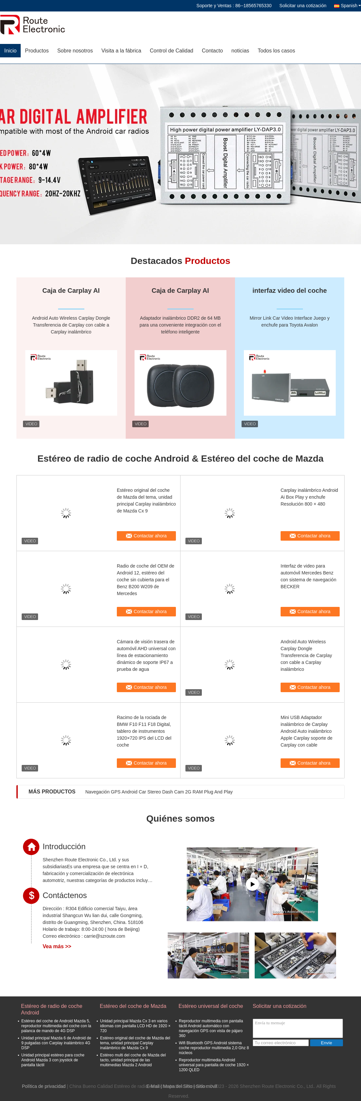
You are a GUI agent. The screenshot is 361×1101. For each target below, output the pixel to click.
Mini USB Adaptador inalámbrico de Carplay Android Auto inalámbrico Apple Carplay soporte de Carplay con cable (306, 731)
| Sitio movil (205, 1086)
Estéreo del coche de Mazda (133, 1006)
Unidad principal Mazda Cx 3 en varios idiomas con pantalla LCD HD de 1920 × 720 (135, 1026)
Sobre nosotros (75, 50)
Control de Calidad (171, 50)
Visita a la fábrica (121, 50)
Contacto (212, 50)
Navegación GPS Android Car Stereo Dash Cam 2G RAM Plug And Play (159, 791)
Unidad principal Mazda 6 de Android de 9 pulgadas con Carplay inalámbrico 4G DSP (56, 1043)
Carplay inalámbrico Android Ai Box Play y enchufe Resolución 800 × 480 (309, 497)
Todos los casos (276, 50)
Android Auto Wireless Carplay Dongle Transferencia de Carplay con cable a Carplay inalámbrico (306, 655)
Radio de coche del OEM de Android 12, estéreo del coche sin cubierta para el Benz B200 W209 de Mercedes (145, 579)
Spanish (351, 5)
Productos (37, 50)
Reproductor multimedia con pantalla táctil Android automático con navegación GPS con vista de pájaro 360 (211, 1028)
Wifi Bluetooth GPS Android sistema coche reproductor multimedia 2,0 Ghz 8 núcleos (214, 1048)
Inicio (10, 50)
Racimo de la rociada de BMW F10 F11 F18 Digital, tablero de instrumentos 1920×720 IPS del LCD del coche (144, 731)
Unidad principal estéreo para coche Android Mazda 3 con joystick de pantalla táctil (52, 1060)
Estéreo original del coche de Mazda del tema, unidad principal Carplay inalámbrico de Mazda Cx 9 (146, 500)
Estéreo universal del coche (211, 1006)
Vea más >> (57, 946)
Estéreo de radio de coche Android (51, 1009)
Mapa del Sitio (177, 1086)
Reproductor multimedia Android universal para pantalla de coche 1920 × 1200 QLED (214, 1065)
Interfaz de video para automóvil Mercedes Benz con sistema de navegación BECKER (308, 576)
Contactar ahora (150, 535)
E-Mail (152, 1086)
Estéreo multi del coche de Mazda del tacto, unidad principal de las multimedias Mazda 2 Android (133, 1060)
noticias (240, 50)
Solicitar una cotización (302, 5)
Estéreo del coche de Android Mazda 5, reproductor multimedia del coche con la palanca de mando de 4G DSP (56, 1026)
